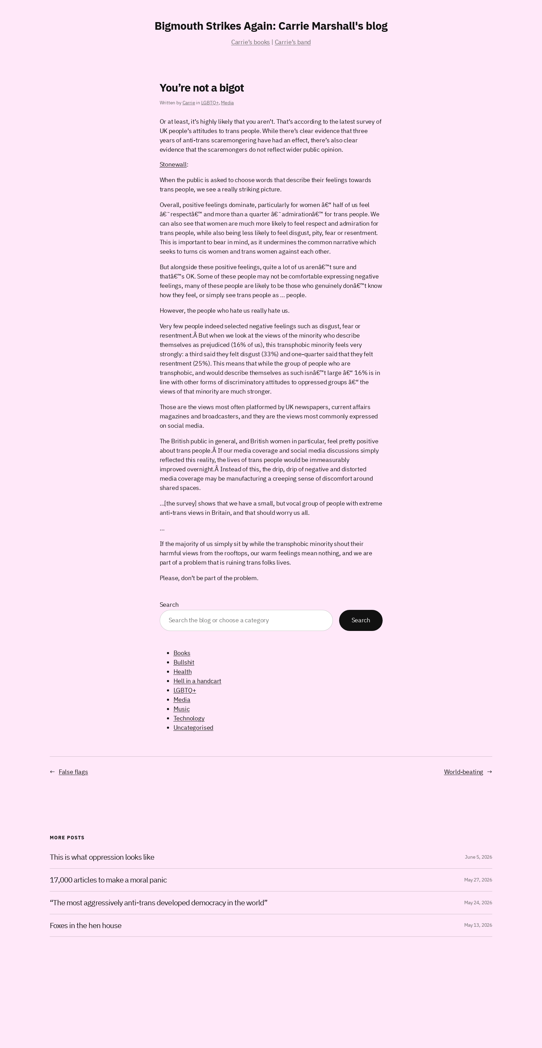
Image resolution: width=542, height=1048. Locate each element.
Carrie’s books (250, 42)
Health (183, 672)
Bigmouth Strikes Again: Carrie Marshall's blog (271, 25)
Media (227, 103)
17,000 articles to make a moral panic (108, 880)
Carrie (189, 103)
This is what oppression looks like (102, 857)
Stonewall (173, 164)
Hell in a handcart (198, 681)
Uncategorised (194, 727)
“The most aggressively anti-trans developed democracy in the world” (158, 902)
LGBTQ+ (210, 103)
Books (182, 653)
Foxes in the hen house (85, 925)
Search (169, 604)
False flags (73, 772)
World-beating (464, 772)
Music (182, 709)
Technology (189, 718)
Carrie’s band (293, 42)
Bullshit (184, 662)
